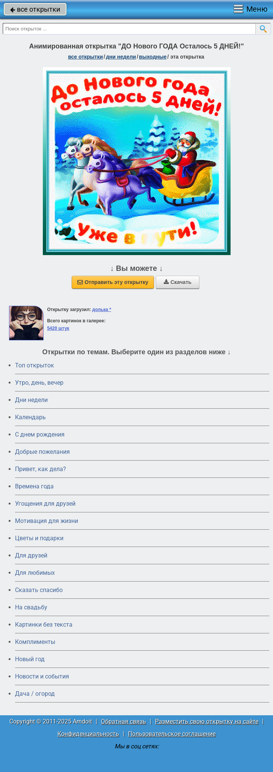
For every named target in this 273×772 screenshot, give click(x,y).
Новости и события (42, 676)
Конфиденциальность (88, 733)
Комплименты (35, 641)
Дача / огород (35, 693)
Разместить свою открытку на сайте (206, 721)
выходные (152, 57)
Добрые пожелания (42, 451)
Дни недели (31, 399)
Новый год (30, 659)
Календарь (30, 417)
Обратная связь (123, 721)
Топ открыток (34, 365)
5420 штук (58, 328)
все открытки (35, 9)
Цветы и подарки (39, 538)
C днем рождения (40, 434)
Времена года (34, 486)
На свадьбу (31, 607)
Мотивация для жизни (46, 520)
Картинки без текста (43, 624)
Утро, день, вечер (39, 382)
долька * (101, 309)
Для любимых (35, 572)
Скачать (178, 282)
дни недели (121, 57)
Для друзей (31, 555)
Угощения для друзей (45, 503)
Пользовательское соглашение (172, 733)
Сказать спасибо (39, 590)
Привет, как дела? (40, 469)
